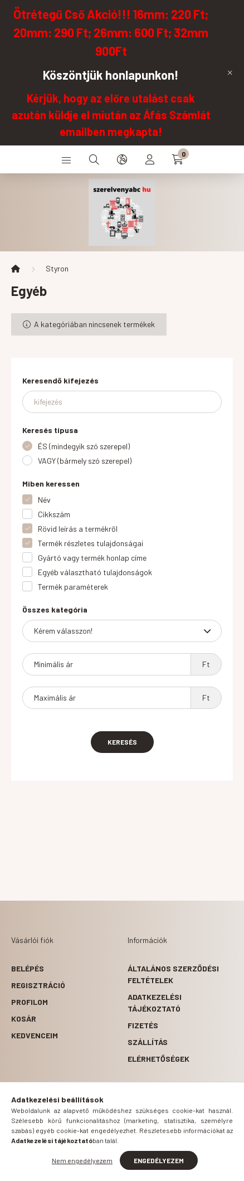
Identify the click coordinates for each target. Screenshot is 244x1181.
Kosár (23, 1018)
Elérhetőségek (158, 1058)
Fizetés (143, 1025)
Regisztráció (38, 985)
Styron (57, 268)
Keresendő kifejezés (60, 380)
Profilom (29, 1002)
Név (44, 499)
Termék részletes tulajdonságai (90, 543)
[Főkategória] (15, 269)
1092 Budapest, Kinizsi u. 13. (69, 1127)
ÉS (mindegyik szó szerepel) (84, 446)
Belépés (27, 968)
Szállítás (148, 1042)
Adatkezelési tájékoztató (155, 1002)
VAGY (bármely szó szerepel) (84, 460)
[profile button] (150, 159)
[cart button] (178, 159)
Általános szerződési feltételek (173, 974)
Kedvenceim (34, 1035)
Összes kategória (54, 609)
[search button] (94, 159)
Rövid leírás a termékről (78, 528)
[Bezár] (230, 72)
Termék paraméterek (73, 586)
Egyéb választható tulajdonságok (95, 572)
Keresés (122, 742)
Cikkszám (54, 514)
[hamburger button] (66, 159)
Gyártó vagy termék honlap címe (92, 557)
